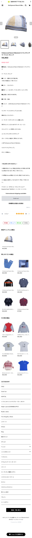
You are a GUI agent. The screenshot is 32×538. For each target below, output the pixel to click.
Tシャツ (3, 447)
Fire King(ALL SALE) (7, 416)
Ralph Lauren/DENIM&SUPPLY (10, 406)
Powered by (16, 522)
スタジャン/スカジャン (6, 487)
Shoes (3, 426)
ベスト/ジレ (4, 457)
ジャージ (3, 467)
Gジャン (3, 482)
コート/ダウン (4, 502)
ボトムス (3, 441)
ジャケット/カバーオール (7, 477)
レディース (4, 421)
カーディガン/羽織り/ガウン (8, 472)
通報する (28, 207)
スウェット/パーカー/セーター (9, 462)
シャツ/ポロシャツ (6, 452)
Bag (2, 431)
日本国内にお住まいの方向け (16, 203)
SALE (2, 386)
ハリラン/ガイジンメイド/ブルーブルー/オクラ (12, 401)
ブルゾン (3, 497)
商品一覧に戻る (16, 510)
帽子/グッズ (4, 436)
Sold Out (3, 391)
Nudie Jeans (5, 411)
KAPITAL (3, 396)
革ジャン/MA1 (4, 492)
